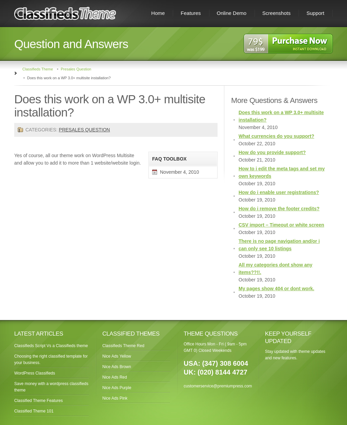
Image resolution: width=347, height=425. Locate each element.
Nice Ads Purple (116, 387)
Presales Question (76, 69)
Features (191, 13)
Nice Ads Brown (116, 366)
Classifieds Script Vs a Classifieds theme (51, 345)
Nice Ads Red (114, 377)
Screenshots (276, 13)
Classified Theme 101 (34, 411)
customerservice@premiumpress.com (218, 386)
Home (158, 13)
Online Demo (232, 13)
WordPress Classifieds (34, 373)
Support (315, 13)
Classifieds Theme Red (123, 345)
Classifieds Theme (37, 69)
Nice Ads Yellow (116, 356)
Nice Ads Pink (114, 398)
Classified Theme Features (38, 400)
